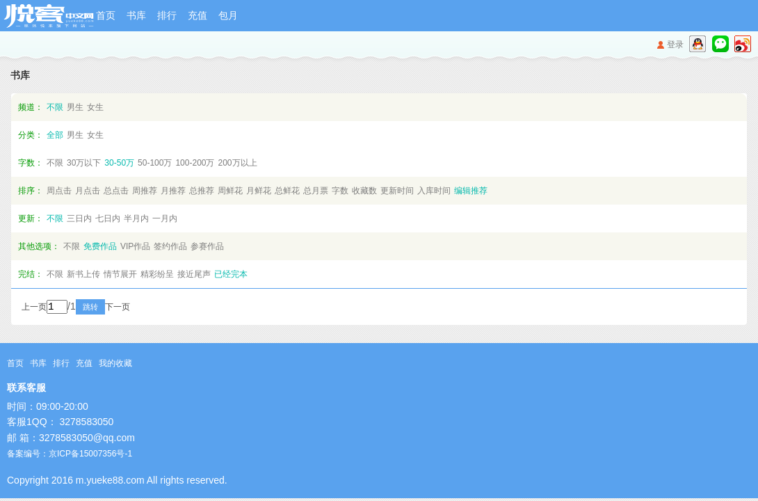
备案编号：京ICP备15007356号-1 (69, 455)
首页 (105, 15)
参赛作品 (207, 246)
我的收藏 (115, 364)
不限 (55, 107)
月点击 (87, 191)
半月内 (136, 218)
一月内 (164, 218)
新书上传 (83, 274)
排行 (167, 15)
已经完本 (231, 274)
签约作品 (170, 246)
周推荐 (144, 191)
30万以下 (84, 163)
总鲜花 (287, 191)
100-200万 (194, 163)
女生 (95, 107)
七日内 (107, 218)
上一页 (34, 308)
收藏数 (364, 191)
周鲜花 (230, 191)
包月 (228, 15)
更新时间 (397, 191)
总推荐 (201, 191)
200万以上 (237, 163)
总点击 (116, 191)
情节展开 (120, 274)
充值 (197, 15)
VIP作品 (135, 246)
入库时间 (434, 191)
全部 (55, 135)
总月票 (315, 191)
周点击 (59, 191)
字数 (340, 191)
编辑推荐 (470, 191)
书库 (136, 15)
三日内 (79, 218)
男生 (75, 107)
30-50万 (119, 163)
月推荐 (173, 191)
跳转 (109, 308)
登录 (675, 44)
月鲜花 (258, 191)
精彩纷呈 (157, 274)
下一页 (136, 308)
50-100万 (155, 163)
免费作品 (100, 246)
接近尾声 (194, 274)
